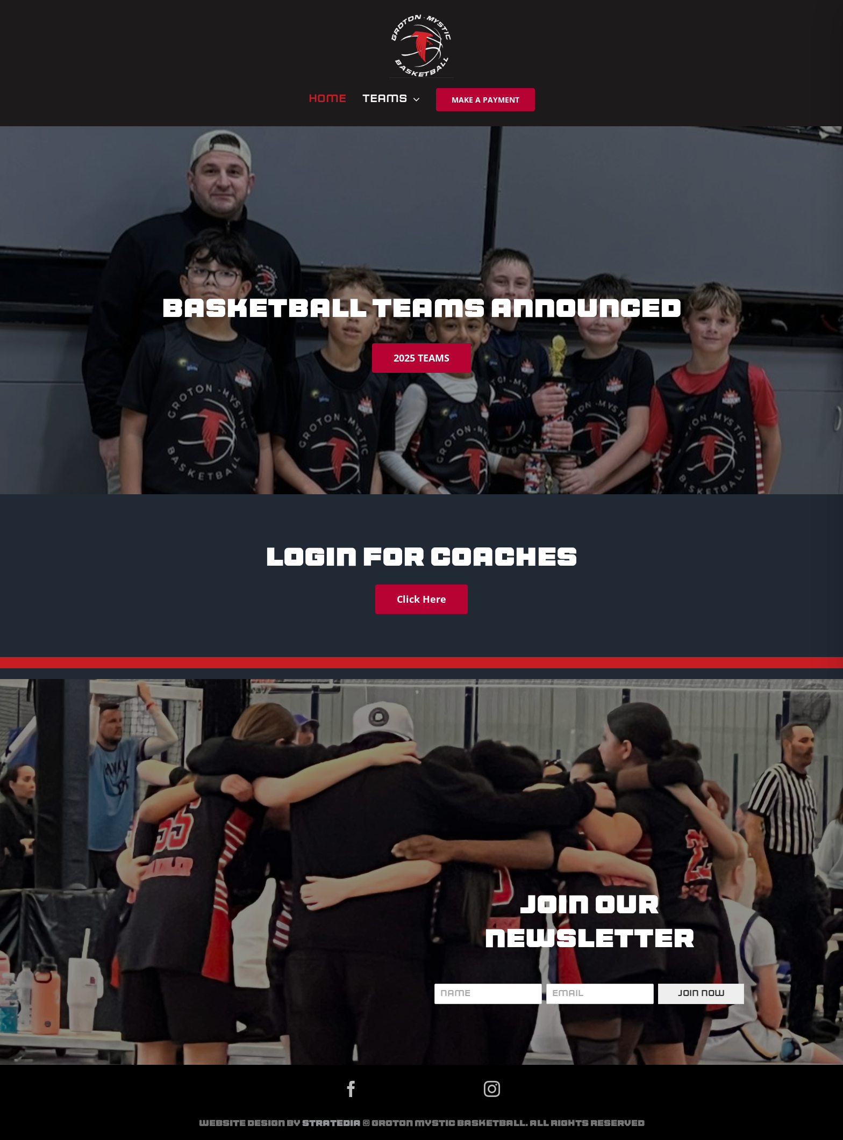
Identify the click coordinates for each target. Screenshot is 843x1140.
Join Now (701, 994)
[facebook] (351, 1089)
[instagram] (492, 1089)
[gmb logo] (421, 17)
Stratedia (331, 1124)
